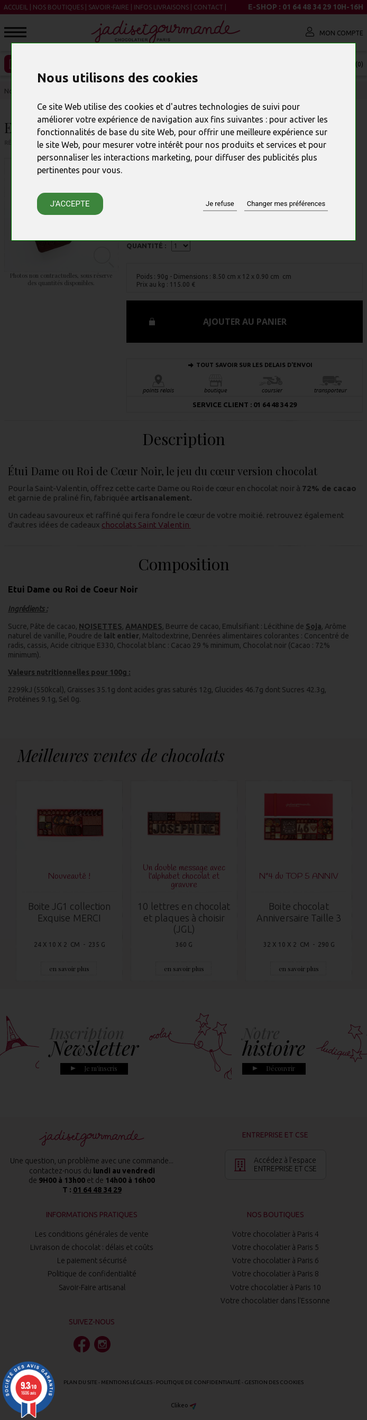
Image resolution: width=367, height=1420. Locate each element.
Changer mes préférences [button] (286, 204)
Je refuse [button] (220, 204)
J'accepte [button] (70, 204)
